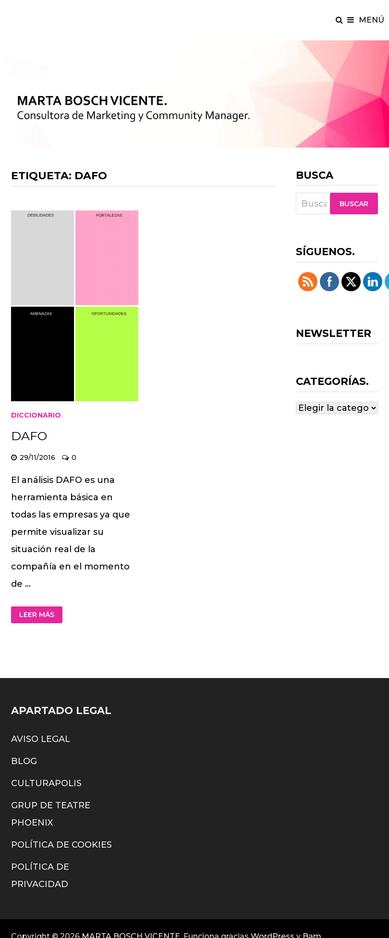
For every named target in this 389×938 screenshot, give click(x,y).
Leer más (36, 614)
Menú (365, 20)
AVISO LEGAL (40, 739)
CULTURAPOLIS (46, 783)
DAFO (29, 436)
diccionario (36, 415)
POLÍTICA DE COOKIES (61, 844)
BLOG (24, 761)
